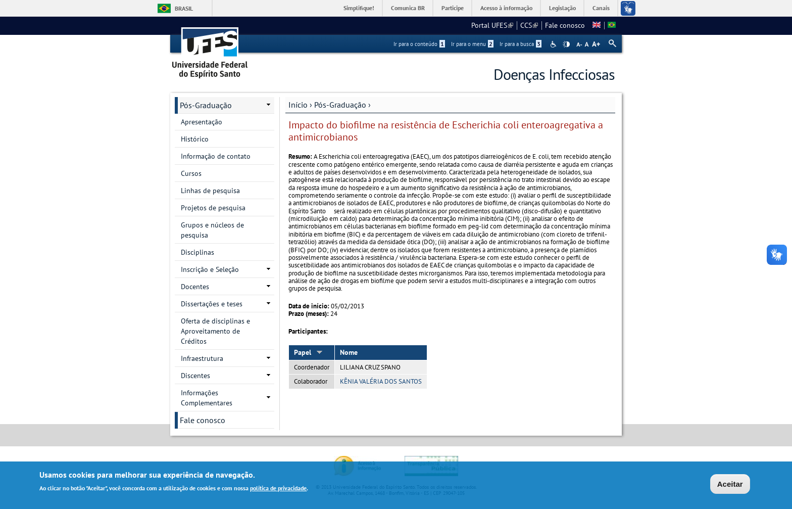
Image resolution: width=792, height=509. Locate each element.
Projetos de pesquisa (213, 207)
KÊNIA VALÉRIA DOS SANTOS (381, 381)
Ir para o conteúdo (419, 44)
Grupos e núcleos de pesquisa (212, 230)
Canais (601, 8)
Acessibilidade (554, 44)
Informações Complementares (206, 397)
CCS (529, 25)
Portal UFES (492, 25)
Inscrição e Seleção (210, 269)
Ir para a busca (520, 44)
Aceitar (730, 485)
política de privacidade (278, 489)
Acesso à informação (506, 8)
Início (298, 105)
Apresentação (201, 121)
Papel (308, 352)
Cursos (191, 173)
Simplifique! (358, 8)
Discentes (195, 375)
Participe (452, 8)
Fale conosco (565, 25)
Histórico (195, 139)
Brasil (184, 8)
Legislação (562, 8)
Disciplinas (197, 252)
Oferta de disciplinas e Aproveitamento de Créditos (215, 331)
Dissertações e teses (211, 303)
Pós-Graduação (340, 105)
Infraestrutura (202, 358)
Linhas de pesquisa (210, 190)
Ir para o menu (472, 44)
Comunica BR (408, 8)
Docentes (195, 286)
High (566, 44)
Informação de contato (216, 156)
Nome (349, 352)
